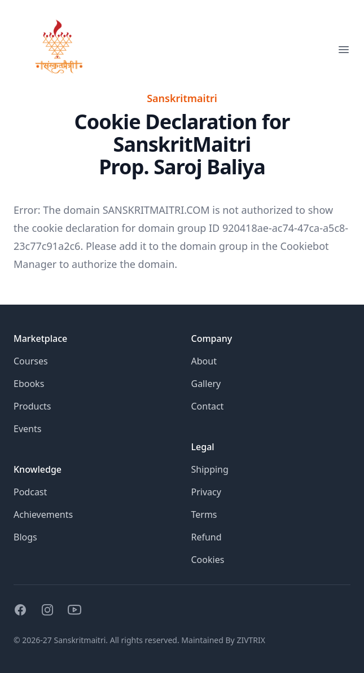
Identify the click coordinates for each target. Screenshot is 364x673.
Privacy (206, 492)
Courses (31, 361)
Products (32, 406)
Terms (204, 514)
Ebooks (29, 383)
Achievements (43, 514)
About (204, 361)
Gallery (206, 383)
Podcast (30, 492)
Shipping (210, 469)
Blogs (25, 537)
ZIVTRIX (250, 640)
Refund (206, 537)
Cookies (208, 559)
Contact (207, 406)
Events (27, 429)
